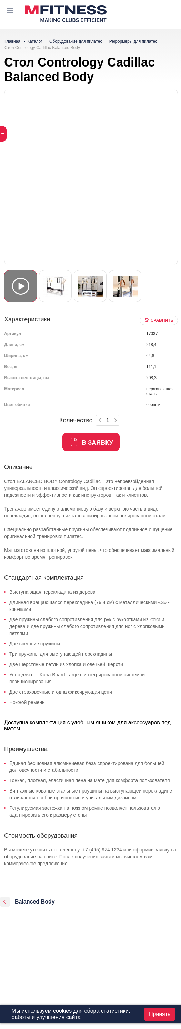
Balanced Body (35, 902)
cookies (62, 1011)
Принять (160, 1014)
